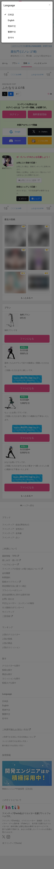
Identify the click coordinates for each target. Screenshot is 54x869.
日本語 (11, 14)
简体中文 (12, 26)
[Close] (49, 4)
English (11, 20)
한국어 (11, 37)
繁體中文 (12, 32)
